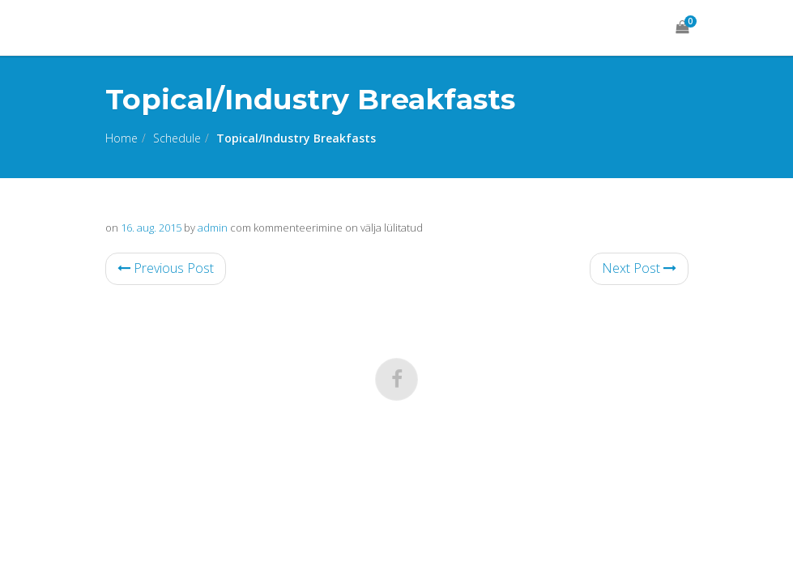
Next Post (639, 268)
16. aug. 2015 (151, 227)
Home (121, 138)
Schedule (177, 138)
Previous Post (165, 268)
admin (213, 227)
